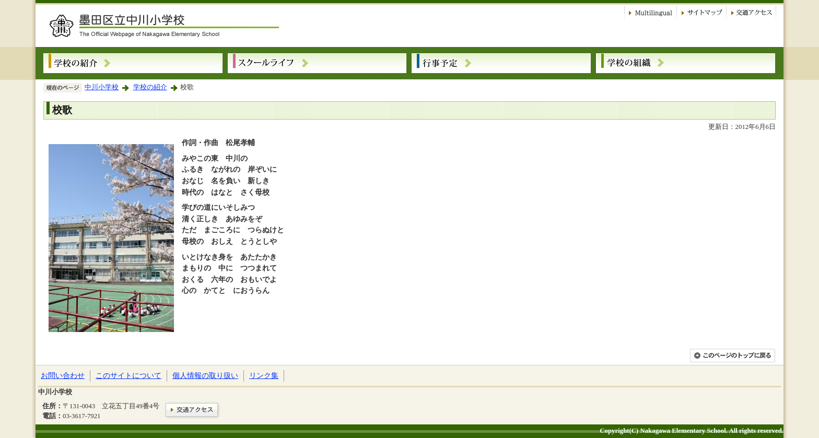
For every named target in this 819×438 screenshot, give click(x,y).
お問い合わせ (63, 375)
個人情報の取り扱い (205, 375)
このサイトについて (128, 375)
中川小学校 (102, 87)
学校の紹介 (150, 87)
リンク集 (263, 375)
